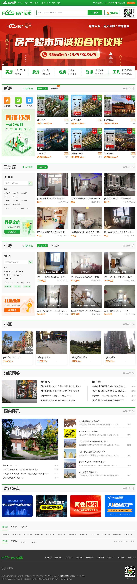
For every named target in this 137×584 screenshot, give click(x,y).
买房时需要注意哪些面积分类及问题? (58, 400)
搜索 (94, 13)
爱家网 (34, 542)
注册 (123, 3)
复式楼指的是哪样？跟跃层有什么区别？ (61, 386)
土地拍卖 (99, 70)
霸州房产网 (117, 534)
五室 (28, 208)
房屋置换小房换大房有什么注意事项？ (60, 391)
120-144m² (17, 204)
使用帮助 (131, 557)
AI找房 (18, 74)
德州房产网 (28, 534)
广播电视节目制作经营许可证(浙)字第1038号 (32, 579)
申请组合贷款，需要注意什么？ (56, 396)
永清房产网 (72, 534)
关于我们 (58, 557)
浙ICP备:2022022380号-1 (45, 576)
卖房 (36, 72)
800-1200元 (18, 275)
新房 (36, 3)
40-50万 (6, 196)
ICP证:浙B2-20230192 (31, 576)
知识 (53, 3)
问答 (59, 3)
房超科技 (48, 557)
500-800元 (7, 275)
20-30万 (15, 193)
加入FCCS (131, 3)
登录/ (120, 3)
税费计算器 (127, 74)
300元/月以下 (8, 272)
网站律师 (121, 557)
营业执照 (56, 576)
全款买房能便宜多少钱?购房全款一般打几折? (114, 400)
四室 (22, 208)
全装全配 (27, 286)
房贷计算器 (127, 70)
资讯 (31, 3)
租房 (48, 3)
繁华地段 (17, 286)
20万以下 (7, 193)
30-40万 (24, 193)
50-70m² (16, 201)
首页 (26, 3)
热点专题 (99, 74)
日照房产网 (5, 534)
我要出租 (72, 74)
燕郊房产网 (95, 534)
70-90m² (24, 201)
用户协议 (100, 557)
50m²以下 (7, 201)
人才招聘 (69, 557)
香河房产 (24, 542)
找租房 (71, 70)
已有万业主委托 (12, 227)
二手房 (42, 3)
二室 (11, 208)
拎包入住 (8, 286)
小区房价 (46, 70)
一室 (5, 208)
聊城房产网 (17, 534)
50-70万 (15, 196)
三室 (17, 208)
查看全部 (127, 88)
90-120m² (7, 204)
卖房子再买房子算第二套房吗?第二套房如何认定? (114, 386)
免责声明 (110, 557)
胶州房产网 (50, 534)
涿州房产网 (83, 534)
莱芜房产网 (39, 534)
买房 (9, 72)
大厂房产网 (106, 534)
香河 (20, 2)
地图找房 (114, 13)
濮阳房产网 (61, 534)
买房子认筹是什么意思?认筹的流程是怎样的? (114, 391)
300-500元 (19, 272)
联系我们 (79, 557)
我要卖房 (46, 74)
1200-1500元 (8, 278)
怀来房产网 (128, 534)
